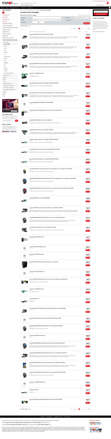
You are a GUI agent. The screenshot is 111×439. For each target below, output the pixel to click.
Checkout (107, 1)
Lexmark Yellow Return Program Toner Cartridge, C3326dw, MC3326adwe (44, 159)
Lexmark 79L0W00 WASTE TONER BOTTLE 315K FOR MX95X (41, 102)
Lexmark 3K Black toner (34, 389)
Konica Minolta (7, 56)
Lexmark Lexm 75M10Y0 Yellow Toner (37, 271)
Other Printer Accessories (8, 87)
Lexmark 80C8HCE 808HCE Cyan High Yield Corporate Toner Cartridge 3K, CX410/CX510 (47, 343)
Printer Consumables (28, 10)
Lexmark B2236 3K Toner (34, 298)
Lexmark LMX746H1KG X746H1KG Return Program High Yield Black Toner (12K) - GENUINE (47, 308)
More (4, 96)
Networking (5, 35)
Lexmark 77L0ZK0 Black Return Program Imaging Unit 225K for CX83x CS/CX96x (45, 318)
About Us (43, 416)
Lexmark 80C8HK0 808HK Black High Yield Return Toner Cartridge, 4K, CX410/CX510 (46, 325)
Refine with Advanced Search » (85, 15)
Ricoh (5, 66)
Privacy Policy (67, 416)
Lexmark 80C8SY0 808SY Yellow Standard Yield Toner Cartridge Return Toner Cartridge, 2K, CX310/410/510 (50, 168)
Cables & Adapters (6, 29)
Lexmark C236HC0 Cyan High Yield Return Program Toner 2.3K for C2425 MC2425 (45, 399)
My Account (95, 1)
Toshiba (5, 71)
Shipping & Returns (14, 7)
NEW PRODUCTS (6, 15)
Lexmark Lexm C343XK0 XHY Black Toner (37, 382)
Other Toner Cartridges (8, 73)
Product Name (32, 31)
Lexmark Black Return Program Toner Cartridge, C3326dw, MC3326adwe (43, 83)
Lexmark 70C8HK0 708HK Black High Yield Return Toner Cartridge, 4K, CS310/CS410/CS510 (47, 372)
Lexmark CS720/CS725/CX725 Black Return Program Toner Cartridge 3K (43, 261)
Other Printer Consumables (8, 85)
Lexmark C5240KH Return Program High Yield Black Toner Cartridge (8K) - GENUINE (46, 207)
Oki (4, 64)
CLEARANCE (5, 17)
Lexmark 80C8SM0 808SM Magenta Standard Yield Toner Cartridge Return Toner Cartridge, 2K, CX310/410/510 (51, 188)
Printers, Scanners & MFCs (8, 38)
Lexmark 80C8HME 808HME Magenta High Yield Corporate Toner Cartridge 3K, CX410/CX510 (48, 352)
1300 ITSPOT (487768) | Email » (26, 5)
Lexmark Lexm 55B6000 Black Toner (36, 73)
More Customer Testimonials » (99, 31)
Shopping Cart (101, 1)
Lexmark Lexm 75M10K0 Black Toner (36, 237)
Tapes (4, 81)
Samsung (6, 69)
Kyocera (5, 58)
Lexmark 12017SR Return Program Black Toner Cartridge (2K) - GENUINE (43, 53)
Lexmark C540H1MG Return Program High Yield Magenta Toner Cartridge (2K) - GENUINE (47, 92)
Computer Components (8, 25)
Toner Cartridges (36, 10)
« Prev (75, 28)
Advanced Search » (100, 5)
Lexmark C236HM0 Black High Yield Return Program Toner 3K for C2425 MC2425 (45, 110)
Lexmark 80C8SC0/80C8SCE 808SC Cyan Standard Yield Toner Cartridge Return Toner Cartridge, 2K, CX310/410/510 (52, 178)
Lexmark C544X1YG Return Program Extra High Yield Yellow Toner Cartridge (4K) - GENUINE (47, 63)
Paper (4, 79)
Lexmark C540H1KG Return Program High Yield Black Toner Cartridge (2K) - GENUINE (46, 44)
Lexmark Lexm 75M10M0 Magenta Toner (37, 246)
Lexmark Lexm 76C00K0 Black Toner (36, 289)
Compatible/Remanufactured (9, 89)
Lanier (5, 60)
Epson (5, 50)
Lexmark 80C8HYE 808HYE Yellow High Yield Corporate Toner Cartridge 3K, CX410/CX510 (47, 362)
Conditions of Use (58, 416)
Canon (5, 48)
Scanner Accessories (7, 83)
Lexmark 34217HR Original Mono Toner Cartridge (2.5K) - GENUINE (42, 227)
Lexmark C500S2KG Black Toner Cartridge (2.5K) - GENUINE (41, 34)
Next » (89, 28)
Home (2, 7)
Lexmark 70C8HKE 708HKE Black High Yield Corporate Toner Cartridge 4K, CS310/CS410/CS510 (48, 279)
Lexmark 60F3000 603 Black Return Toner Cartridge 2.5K (40, 120)
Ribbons (4, 77)
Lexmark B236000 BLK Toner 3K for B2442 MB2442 (39, 198)
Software (4, 91)
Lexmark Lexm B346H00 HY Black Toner (37, 335)
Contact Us (30, 7)
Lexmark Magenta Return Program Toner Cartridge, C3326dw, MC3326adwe (44, 149)
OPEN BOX (5, 21)
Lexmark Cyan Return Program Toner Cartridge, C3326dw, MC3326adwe (43, 139)
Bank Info (23, 7)
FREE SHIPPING (6, 19)
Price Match (49, 416)
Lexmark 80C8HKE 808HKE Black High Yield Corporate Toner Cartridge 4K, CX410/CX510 (47, 217)
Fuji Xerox (6, 52)
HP (4, 54)
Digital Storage (6, 31)
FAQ (7, 7)
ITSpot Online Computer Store (44, 420)
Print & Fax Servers (7, 33)
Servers (4, 93)
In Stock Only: (72, 20)
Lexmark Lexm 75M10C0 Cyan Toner (36, 254)
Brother (5, 46)
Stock (86, 31)
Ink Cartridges (6, 42)
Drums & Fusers (6, 75)
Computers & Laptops (7, 23)
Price (79, 31)
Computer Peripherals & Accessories (10, 27)
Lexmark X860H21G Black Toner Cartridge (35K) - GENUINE (41, 129)
